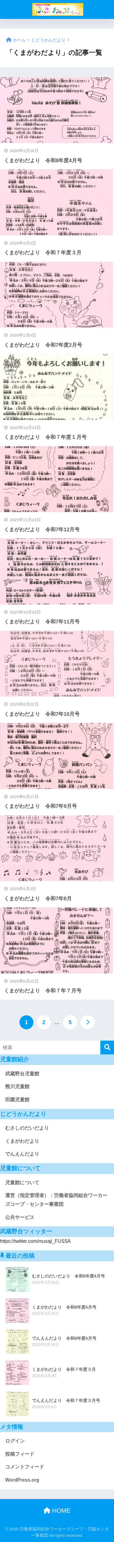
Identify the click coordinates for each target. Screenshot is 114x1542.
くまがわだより (22, 1141)
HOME (57, 1510)
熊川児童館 (17, 1086)
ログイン (15, 1440)
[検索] (107, 1047)
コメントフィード (24, 1466)
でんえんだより (22, 1153)
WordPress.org (22, 1480)
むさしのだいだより (27, 1128)
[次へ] (88, 1022)
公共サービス (19, 1217)
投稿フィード (19, 1454)
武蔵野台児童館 (22, 1073)
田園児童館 (17, 1099)
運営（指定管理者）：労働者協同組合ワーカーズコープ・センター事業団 (56, 1200)
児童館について (22, 1182)
